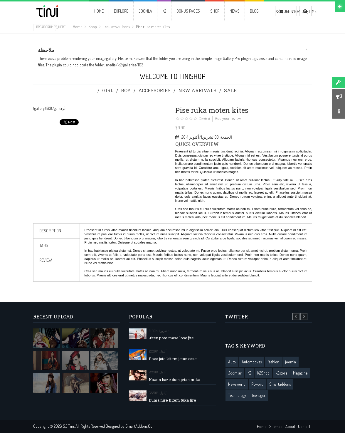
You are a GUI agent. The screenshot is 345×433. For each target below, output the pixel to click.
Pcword (257, 384)
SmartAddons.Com (140, 426)
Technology (237, 395)
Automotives (252, 361)
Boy (126, 90)
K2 (249, 372)
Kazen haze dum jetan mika (174, 379)
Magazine (300, 372)
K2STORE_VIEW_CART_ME (280, 11)
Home (77, 26)
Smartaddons (280, 384)
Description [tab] (50, 230)
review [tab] (45, 260)
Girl (107, 90)
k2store (281, 372)
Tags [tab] (43, 245)
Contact (304, 426)
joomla (290, 361)
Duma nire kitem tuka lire (172, 400)
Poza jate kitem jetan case (173, 358)
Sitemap (275, 426)
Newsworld (236, 384)
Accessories (154, 90)
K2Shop (263, 372)
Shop (92, 26)
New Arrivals (197, 90)
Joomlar (235, 372)
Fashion (273, 361)
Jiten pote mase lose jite (171, 337)
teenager (258, 395)
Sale (230, 90)
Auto (232, 361)
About (290, 426)
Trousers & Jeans (116, 26)
